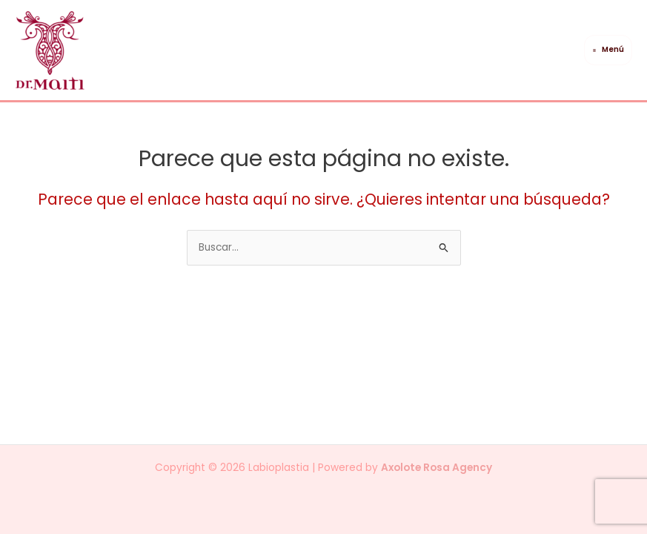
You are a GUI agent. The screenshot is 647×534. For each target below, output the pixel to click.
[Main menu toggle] (608, 50)
